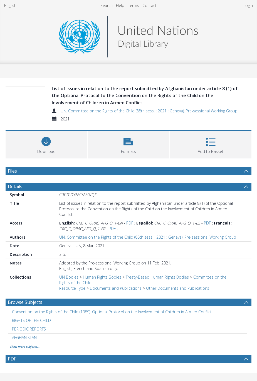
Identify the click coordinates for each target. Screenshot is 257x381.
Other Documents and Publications (177, 288)
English (10, 5)
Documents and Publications (116, 288)
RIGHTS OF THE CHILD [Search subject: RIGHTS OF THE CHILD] (31, 320)
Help (120, 5)
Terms (133, 5)
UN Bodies (68, 277)
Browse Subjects (25, 302)
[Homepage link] (128, 35)
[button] (128, 144)
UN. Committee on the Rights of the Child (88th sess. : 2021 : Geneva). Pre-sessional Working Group (149, 110)
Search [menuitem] (106, 5)
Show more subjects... (24, 347)
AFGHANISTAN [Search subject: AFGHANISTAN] (24, 337)
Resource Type (72, 288)
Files (12, 171)
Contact (149, 5)
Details (15, 186)
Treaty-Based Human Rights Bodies (157, 277)
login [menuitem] (248, 5)
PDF (129, 223)
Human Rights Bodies (102, 277)
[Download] (46, 144)
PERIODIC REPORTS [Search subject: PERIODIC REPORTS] (29, 329)
